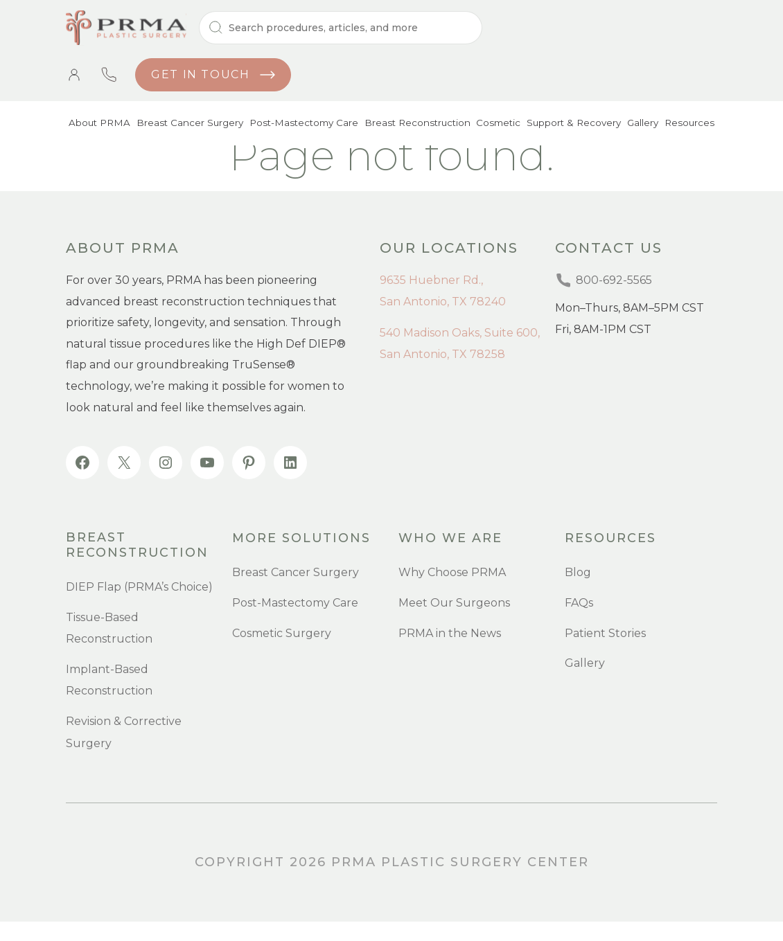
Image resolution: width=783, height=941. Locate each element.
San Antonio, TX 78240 (443, 301)
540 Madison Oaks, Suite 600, (460, 332)
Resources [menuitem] (690, 124)
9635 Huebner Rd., (431, 280)
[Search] (340, 27)
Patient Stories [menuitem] (605, 633)
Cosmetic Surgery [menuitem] (281, 633)
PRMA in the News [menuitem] (449, 633)
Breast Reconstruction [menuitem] (412, 124)
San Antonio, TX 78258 (442, 354)
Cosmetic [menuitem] (494, 124)
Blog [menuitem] (578, 573)
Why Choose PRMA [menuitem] (452, 573)
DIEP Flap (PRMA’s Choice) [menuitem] (139, 584)
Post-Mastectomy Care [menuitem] (300, 124)
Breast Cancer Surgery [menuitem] (186, 124)
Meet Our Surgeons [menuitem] (454, 603)
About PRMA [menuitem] (97, 124)
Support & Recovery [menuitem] (570, 124)
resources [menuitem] (611, 538)
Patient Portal (74, 74)
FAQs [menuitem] (579, 603)
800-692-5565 (108, 74)
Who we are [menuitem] (450, 538)
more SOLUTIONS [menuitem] (302, 538)
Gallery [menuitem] (641, 124)
